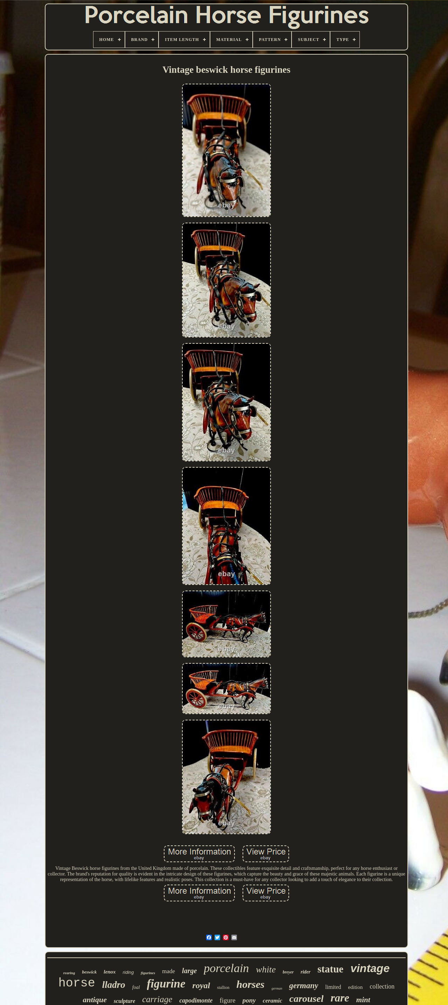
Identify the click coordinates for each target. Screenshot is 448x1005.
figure (227, 1000)
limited (333, 987)
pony (249, 1000)
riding (128, 972)
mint (363, 1000)
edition (355, 987)
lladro (113, 984)
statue (330, 969)
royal (201, 985)
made (168, 971)
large (189, 971)
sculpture (124, 1001)
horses (251, 984)
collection (382, 986)
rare (339, 998)
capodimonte (195, 1000)
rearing (69, 973)
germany (303, 985)
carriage (157, 999)
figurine (166, 983)
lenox (109, 972)
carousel (306, 998)
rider (305, 972)
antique (94, 999)
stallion (223, 987)
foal (136, 987)
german (277, 988)
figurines (148, 973)
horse (76, 983)
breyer (288, 972)
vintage (370, 968)
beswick (89, 972)
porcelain (226, 968)
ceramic (272, 1000)
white (265, 969)
